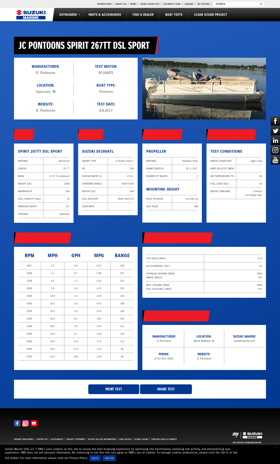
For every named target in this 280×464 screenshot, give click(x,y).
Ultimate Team (171, 4)
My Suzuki (203, 4)
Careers (189, 4)
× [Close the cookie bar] (277, 448)
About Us (121, 4)
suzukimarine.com (244, 341)
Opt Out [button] (109, 458)
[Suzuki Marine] (31, 14)
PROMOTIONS (104, 4)
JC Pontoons (45, 110)
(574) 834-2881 (164, 358)
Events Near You (149, 4)
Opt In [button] (95, 458)
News (133, 4)
